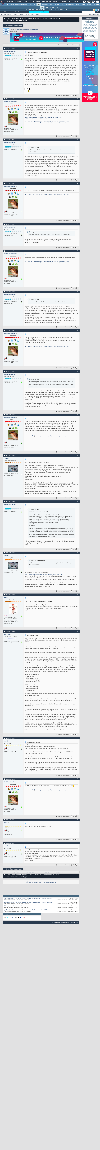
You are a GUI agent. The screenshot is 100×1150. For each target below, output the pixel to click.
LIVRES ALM (63, 9)
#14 (77, 594)
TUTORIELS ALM (41, 9)
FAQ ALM (49, 9)
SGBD (78, 4)
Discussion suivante (49, 882)
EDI (62, 4)
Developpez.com (65, 922)
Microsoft (45, 4)
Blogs (31, 1)
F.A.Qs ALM (46, 872)
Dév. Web (56, 4)
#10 (77, 414)
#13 (77, 552)
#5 (77, 224)
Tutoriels (18, 1)
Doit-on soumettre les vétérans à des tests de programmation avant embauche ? (28, 898)
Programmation (70, 4)
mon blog (38, 122)
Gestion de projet (48, 18)
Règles (37, 14)
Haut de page (74, 922)
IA (34, 4)
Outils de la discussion (63, 45)
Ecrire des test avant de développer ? (28, 30)
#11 (77, 455)
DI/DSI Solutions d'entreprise (18, 4)
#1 (77, 48)
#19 (77, 843)
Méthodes (38, 18)
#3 (77, 139)
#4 (77, 183)
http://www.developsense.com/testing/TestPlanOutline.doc (44, 574)
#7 (77, 291)
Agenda (27, 14)
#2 (77, 98)
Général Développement (19, 18)
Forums (10, 1)
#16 (77, 738)
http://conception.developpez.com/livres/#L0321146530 (43, 118)
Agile (47, 7)
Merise (52, 7)
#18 (77, 819)
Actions (15, 14)
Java (51, 4)
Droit (70, 1)
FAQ (25, 1)
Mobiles (89, 4)
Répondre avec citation (62, 95)
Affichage (74, 45)
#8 (77, 330)
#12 (77, 501)
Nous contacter (56, 922)
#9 (77, 371)
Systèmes (96, 4)
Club (76, 1)
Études (63, 1)
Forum (8, 18)
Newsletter (46, 1)
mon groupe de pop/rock (61, 122)
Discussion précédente (33, 882)
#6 (77, 250)
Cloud (30, 4)
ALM (39, 4)
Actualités (16, 872)
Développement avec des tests (13, 906)
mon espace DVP (29, 122)
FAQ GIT (56, 9)
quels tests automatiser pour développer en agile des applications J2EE (25, 910)
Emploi (55, 1)
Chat (38, 1)
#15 (77, 631)
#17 (77, 779)
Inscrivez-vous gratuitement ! (39, 12)
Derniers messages (6, 14)
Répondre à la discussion (13, 26)
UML (57, 7)
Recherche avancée (94, 14)
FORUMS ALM (30, 9)
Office (83, 4)
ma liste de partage (47, 122)
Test (57, 18)
